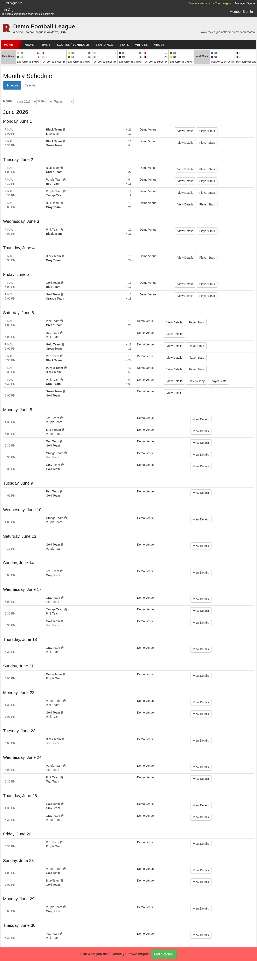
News (29, 44)
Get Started (163, 954)
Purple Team (54, 179)
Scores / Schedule (73, 44)
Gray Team (53, 207)
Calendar (30, 85)
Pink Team (52, 229)
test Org (7, 10)
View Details (185, 131)
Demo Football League (44, 26)
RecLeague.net (13, 3)
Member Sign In (241, 11)
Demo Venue (148, 129)
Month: (8, 101)
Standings (104, 44)
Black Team (54, 129)
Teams (45, 44)
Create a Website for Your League (209, 3)
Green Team (54, 145)
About (159, 44)
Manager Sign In (245, 3)
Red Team (53, 183)
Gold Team (53, 282)
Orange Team (54, 195)
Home (8, 44)
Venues (141, 44)
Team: (41, 101)
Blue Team (53, 133)
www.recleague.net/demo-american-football (228, 32)
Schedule (12, 85)
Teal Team (52, 418)
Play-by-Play (196, 381)
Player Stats (207, 131)
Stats (124, 44)
